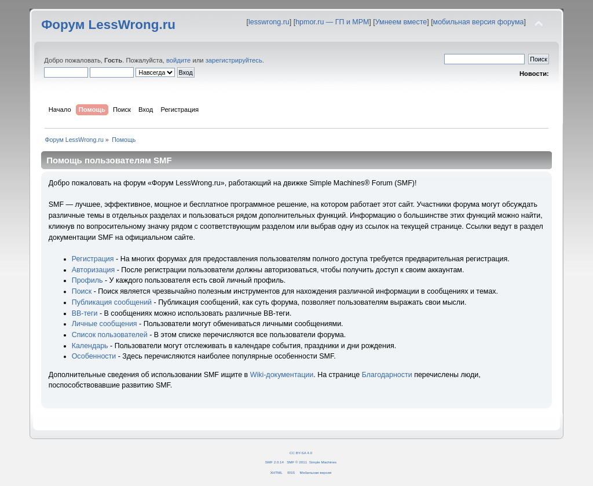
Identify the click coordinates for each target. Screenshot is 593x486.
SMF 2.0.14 (274, 462)
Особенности (94, 356)
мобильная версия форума (478, 22)
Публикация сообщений (112, 302)
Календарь (90, 346)
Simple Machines (322, 462)
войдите (178, 60)
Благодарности (387, 375)
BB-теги (85, 313)
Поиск (82, 291)
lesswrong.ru (269, 22)
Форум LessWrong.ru (108, 24)
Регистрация (93, 259)
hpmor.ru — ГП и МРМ (332, 22)
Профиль (87, 280)
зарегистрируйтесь (234, 60)
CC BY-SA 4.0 (301, 453)
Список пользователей (110, 335)
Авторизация (93, 270)
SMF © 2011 (297, 462)
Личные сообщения (104, 324)
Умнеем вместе (401, 22)
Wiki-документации (282, 375)
